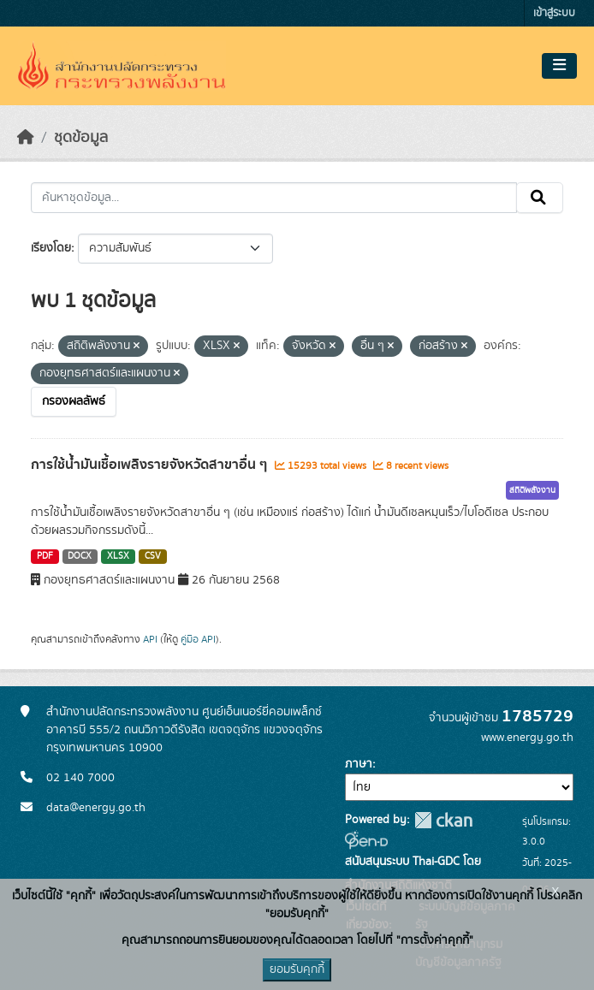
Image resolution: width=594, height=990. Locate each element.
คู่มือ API (198, 639)
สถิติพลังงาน (532, 490)
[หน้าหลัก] (25, 138)
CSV (153, 556)
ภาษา (358, 764)
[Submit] (539, 197)
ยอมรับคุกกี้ (297, 969)
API (150, 639)
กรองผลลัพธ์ (73, 401)
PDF (45, 556)
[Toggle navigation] (559, 66)
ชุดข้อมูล (81, 138)
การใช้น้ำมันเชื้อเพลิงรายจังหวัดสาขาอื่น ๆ (150, 465)
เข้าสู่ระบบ (554, 13)
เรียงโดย (51, 248)
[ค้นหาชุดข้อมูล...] (274, 197)
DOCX (80, 556)
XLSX (118, 556)
